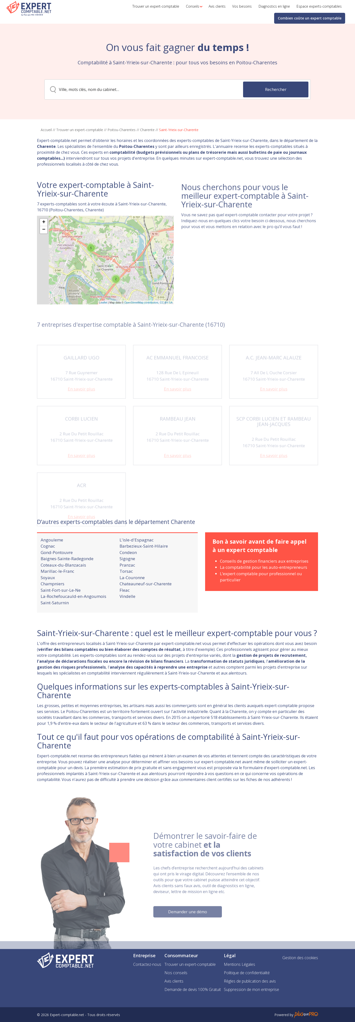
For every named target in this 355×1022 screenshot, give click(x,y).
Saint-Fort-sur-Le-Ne (61, 609)
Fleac (125, 609)
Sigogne (127, 578)
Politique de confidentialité (247, 972)
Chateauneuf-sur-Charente (146, 603)
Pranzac (127, 584)
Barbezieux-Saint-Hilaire (144, 565)
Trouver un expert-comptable (79, 129)
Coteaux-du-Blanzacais (63, 584)
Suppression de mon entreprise (251, 989)
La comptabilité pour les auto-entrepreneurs (263, 586)
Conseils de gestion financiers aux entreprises (264, 580)
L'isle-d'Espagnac (137, 559)
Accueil (46, 129)
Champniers (52, 603)
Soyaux (48, 597)
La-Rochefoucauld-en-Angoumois (73, 615)
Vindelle (127, 615)
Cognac (48, 565)
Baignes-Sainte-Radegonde (67, 578)
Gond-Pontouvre (57, 571)
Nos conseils (175, 972)
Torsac (126, 590)
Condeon (128, 571)
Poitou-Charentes (121, 129)
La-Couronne (132, 597)
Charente (147, 129)
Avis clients (173, 981)
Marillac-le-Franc (57, 590)
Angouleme (52, 559)
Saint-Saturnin (55, 622)
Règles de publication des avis (250, 981)
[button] (193, 6)
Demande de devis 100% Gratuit (192, 989)
